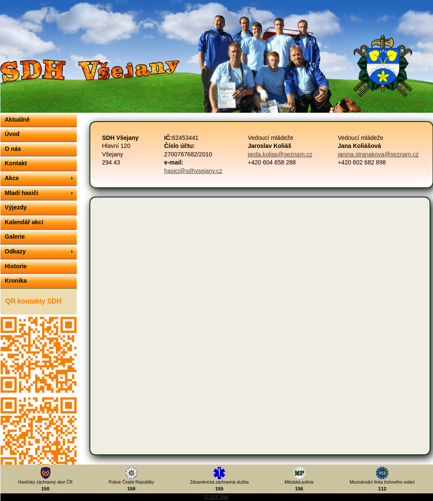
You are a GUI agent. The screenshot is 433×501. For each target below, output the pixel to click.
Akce (12, 178)
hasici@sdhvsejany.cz (193, 170)
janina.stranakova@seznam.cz (378, 154)
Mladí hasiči (21, 192)
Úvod (12, 134)
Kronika (16, 280)
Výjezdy (16, 207)
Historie (16, 266)
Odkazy (15, 251)
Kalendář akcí (24, 222)
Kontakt (16, 163)
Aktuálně (17, 119)
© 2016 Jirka (216, 497)
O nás (13, 148)
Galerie (15, 236)
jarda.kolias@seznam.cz (280, 154)
